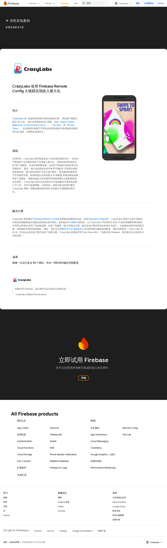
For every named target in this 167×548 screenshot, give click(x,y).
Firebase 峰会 (63, 502)
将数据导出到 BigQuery (71, 229)
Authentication (24, 441)
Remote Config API (98, 219)
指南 (5, 497)
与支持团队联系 (119, 497)
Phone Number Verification (63, 454)
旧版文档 (116, 519)
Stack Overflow (119, 502)
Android (37, 531)
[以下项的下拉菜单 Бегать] (55, 3)
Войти (161, 3)
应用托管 (21, 434)
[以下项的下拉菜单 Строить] (39, 3)
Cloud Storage (24, 454)
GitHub (6, 515)
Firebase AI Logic (58, 467)
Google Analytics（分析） (104, 454)
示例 (5, 506)
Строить (32, 3)
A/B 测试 (95, 428)
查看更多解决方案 (15, 27)
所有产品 (102, 531)
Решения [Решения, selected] (65, 3)
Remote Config (130, 428)
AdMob (74, 222)
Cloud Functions (25, 448)
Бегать (48, 3)
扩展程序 (21, 467)
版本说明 (116, 511)
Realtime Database (59, 461)
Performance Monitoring (103, 467)
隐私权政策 (14, 542)
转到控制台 (149, 3)
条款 (5, 542)
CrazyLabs (18, 118)
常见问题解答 (118, 515)
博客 (138, 3)
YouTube (61, 511)
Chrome (50, 531)
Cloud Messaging (99, 441)
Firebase (63, 531)
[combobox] (94, 3)
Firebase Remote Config (46, 219)
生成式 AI (21, 475)
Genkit (53, 441)
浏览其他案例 (18, 21)
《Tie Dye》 (56, 125)
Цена (76, 3)
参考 (5, 502)
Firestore (54, 428)
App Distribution (99, 434)
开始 (83, 377)
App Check (22, 428)
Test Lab (126, 434)
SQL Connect (24, 461)
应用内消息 (96, 461)
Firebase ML (56, 434)
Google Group (118, 506)
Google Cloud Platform (82, 531)
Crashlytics (96, 448)
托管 (52, 448)
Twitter (61, 506)
